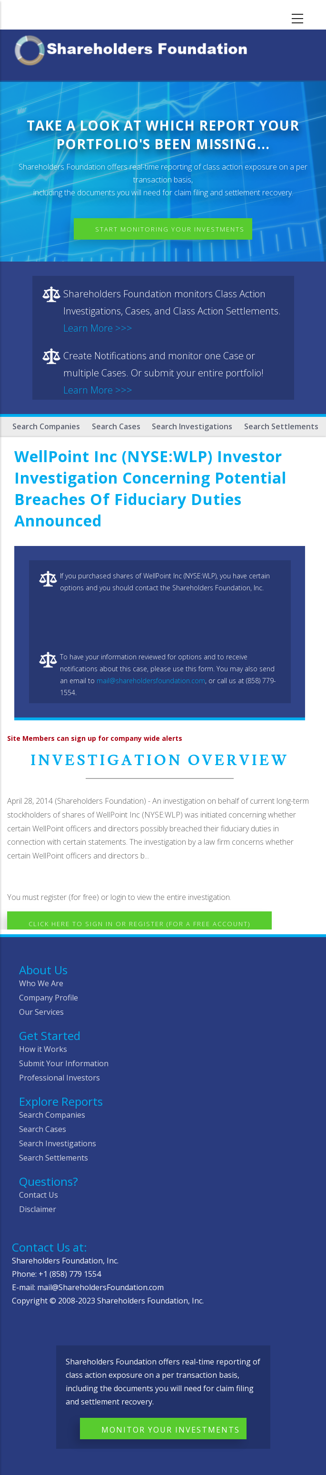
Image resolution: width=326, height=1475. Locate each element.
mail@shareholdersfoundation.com (151, 680)
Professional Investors (59, 1077)
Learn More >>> (97, 328)
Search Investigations (192, 426)
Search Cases (116, 426)
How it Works (43, 1049)
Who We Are (41, 983)
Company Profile (48, 997)
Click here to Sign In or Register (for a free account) (139, 923)
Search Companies (46, 426)
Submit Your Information (64, 1063)
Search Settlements (281, 426)
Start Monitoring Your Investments (170, 229)
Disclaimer (37, 1209)
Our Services (41, 1012)
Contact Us (38, 1195)
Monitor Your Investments (170, 1429)
